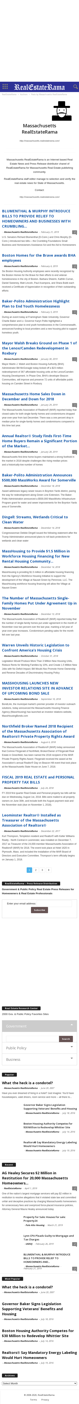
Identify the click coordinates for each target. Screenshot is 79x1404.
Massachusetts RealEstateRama (21, 231)
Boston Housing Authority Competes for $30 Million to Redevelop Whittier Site (48, 1125)
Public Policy (16, 1048)
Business (13, 1059)
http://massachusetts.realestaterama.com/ (40, 141)
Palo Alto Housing (34, 1225)
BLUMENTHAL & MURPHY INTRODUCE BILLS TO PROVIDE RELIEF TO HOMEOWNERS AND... (47, 1258)
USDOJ (28, 1243)
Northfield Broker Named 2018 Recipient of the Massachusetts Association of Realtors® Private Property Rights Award (38, 731)
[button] (73, 87)
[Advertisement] (39, 41)
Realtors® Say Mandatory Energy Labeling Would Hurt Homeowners (50, 1144)
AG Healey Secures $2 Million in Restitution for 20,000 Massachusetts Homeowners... (35, 1178)
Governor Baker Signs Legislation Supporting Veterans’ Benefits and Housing (50, 1106)
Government (16, 1026)
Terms (33, 1399)
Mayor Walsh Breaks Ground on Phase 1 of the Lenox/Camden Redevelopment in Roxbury (39, 348)
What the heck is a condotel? (27, 1082)
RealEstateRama (12, 1188)
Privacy (45, 1399)
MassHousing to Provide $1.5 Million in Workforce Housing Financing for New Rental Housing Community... (36, 556)
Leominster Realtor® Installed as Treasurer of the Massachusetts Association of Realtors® (31, 820)
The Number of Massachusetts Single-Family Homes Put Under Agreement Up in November (39, 603)
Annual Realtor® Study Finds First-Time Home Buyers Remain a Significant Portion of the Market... (39, 440)
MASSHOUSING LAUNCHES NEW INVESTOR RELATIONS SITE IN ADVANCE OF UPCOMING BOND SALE (37, 688)
